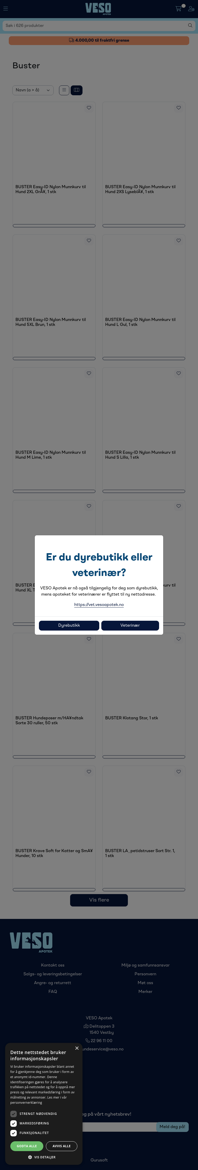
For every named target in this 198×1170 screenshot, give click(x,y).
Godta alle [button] (27, 1146)
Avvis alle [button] (62, 1146)
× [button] (77, 1048)
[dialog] (43, 1104)
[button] (43, 1157)
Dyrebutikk (69, 626)
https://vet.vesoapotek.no (99, 605)
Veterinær (130, 626)
